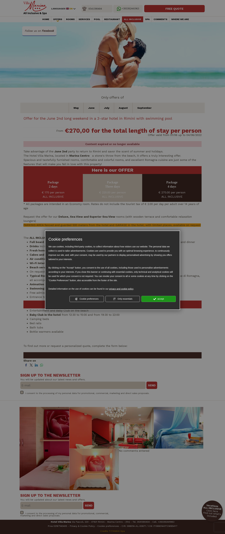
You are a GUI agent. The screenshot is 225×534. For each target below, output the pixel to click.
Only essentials (122, 299)
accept (158, 299)
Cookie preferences (86, 299)
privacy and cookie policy (121, 289)
